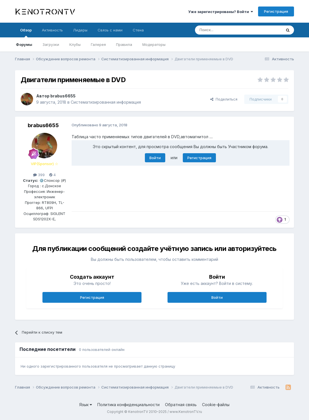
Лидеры (80, 30)
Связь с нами (110, 30)
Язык (85, 404)
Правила (124, 44)
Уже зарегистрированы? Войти (220, 11)
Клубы (75, 44)
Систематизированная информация (106, 102)
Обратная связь (181, 404)
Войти (155, 157)
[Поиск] (225, 30)
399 (39, 174)
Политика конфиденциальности (128, 404)
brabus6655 (63, 95)
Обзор (26, 32)
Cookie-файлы (215, 404)
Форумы (24, 44)
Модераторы (154, 44)
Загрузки (50, 44)
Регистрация (276, 11)
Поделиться (223, 99)
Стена (138, 30)
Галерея (98, 44)
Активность (52, 30)
